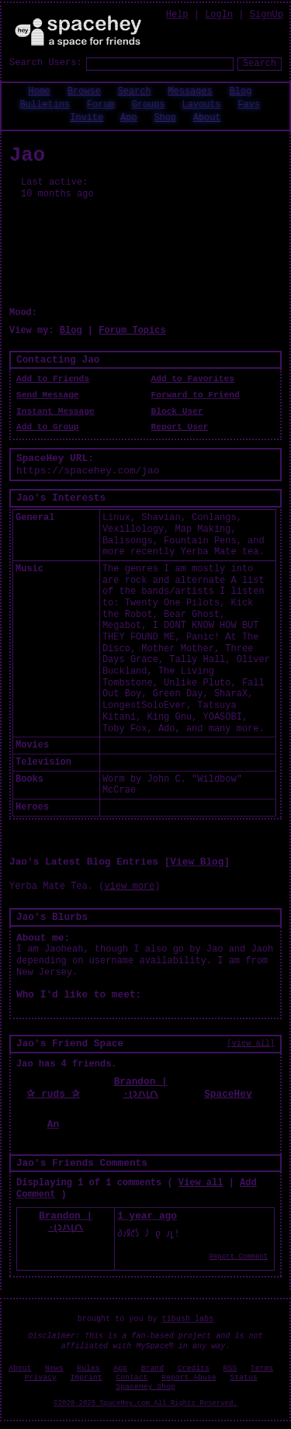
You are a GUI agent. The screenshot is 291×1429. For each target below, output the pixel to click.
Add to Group (47, 427)
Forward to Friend (195, 395)
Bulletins (44, 104)
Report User (180, 427)
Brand (152, 1368)
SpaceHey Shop (145, 1386)
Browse (84, 91)
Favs (248, 104)
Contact (131, 1377)
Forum (101, 104)
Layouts (201, 104)
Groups (148, 104)
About (207, 118)
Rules (88, 1368)
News (54, 1368)
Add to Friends (52, 378)
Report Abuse (189, 1377)
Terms (262, 1368)
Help (177, 14)
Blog (241, 91)
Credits (194, 1368)
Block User (177, 411)
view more (129, 886)
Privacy (41, 1377)
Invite (86, 118)
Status (243, 1377)
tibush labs (188, 1319)
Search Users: (45, 62)
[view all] (251, 1043)
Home (39, 91)
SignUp (266, 14)
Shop (165, 118)
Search (259, 63)
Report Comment (239, 1257)
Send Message (47, 395)
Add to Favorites (192, 378)
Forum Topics (132, 330)
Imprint (86, 1377)
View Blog (196, 862)
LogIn (219, 14)
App (128, 118)
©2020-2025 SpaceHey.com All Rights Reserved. (145, 1403)
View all (200, 1183)
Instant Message (55, 411)
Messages (190, 91)
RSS (230, 1368)
